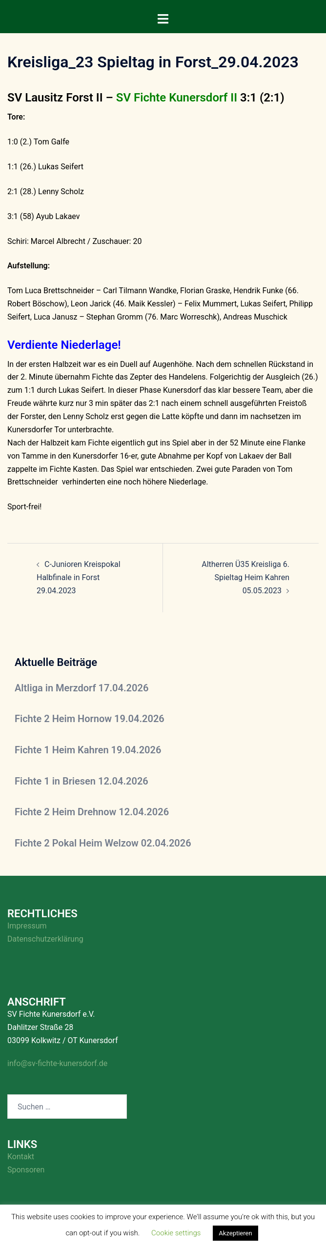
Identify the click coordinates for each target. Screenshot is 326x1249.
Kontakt (20, 1156)
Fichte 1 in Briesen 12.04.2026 (81, 781)
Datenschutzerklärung (45, 939)
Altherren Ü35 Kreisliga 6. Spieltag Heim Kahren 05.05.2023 (245, 577)
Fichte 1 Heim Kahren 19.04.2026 (88, 750)
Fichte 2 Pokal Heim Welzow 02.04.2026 (103, 843)
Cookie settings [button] (176, 1233)
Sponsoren (25, 1169)
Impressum (27, 925)
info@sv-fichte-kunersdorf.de (57, 1063)
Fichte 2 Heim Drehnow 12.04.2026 (92, 812)
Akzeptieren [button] (235, 1233)
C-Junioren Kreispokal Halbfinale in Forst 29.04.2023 (79, 577)
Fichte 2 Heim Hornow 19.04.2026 (89, 719)
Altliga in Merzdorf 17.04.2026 (81, 688)
